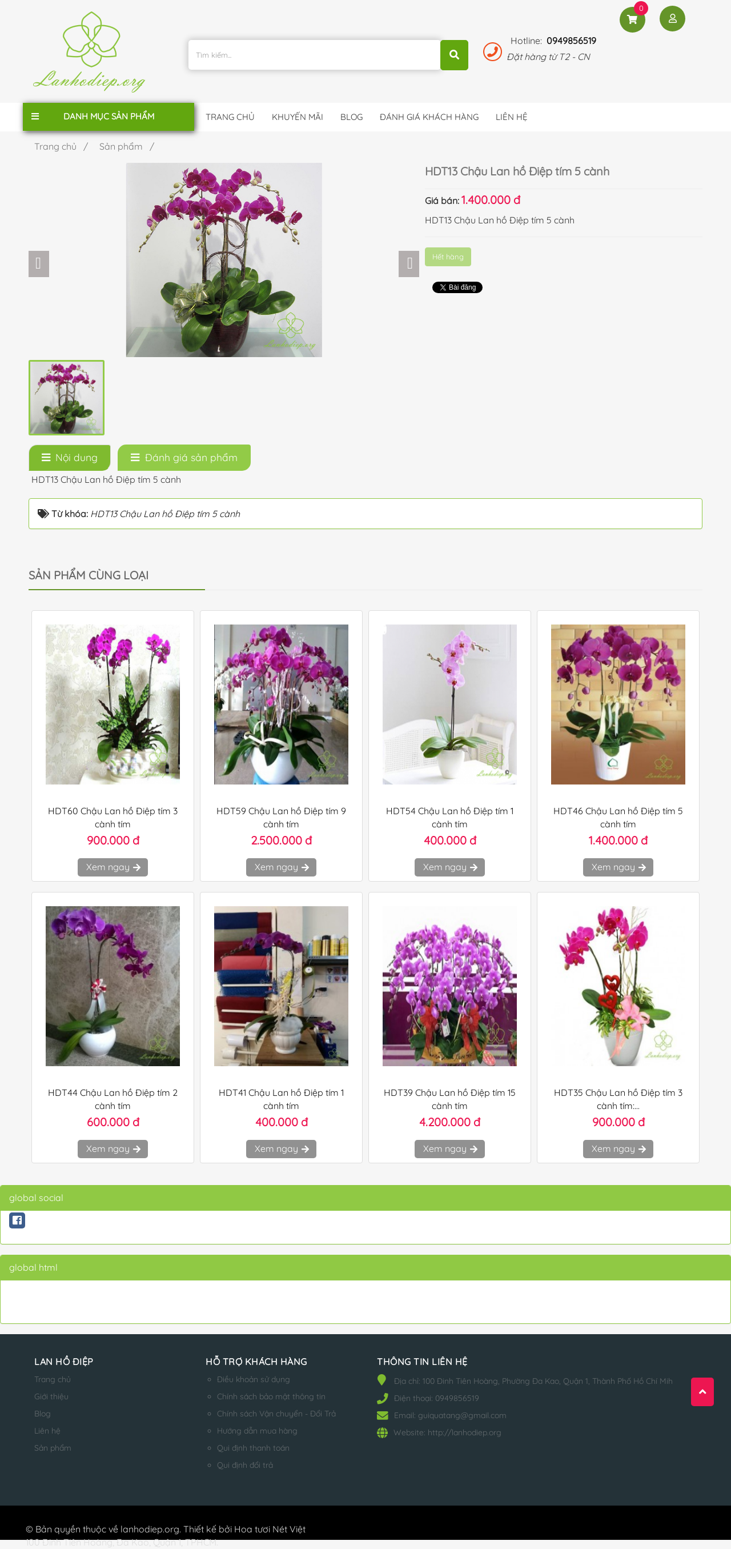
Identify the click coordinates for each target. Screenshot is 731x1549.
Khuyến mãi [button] (297, 116)
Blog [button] (351, 116)
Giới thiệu (51, 1396)
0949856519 (571, 40)
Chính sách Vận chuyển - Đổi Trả (276, 1413)
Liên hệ (47, 1431)
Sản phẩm (52, 1448)
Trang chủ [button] (230, 116)
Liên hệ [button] (512, 116)
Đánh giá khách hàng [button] (429, 116)
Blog (42, 1413)
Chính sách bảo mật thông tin (271, 1396)
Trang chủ (52, 1379)
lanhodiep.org (150, 1529)
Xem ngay (112, 866)
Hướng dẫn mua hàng (257, 1431)
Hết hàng (448, 256)
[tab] (70, 458)
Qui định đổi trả (245, 1465)
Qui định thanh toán (253, 1448)
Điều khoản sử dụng (253, 1379)
